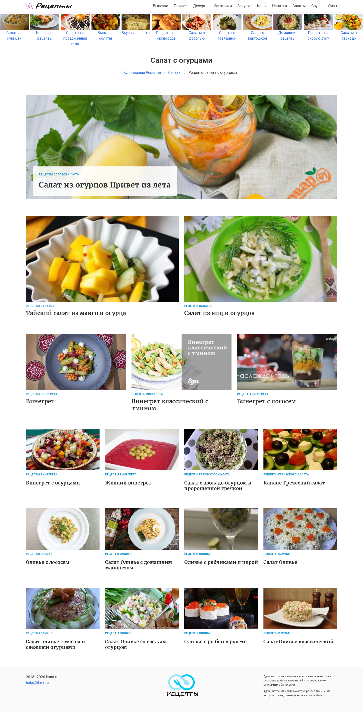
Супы (332, 6)
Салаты (299, 6)
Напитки (279, 6)
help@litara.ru (37, 682)
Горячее (181, 6)
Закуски (245, 6)
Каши (261, 6)
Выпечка (160, 6)
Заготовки (223, 6)
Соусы (316, 6)
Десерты (201, 6)
